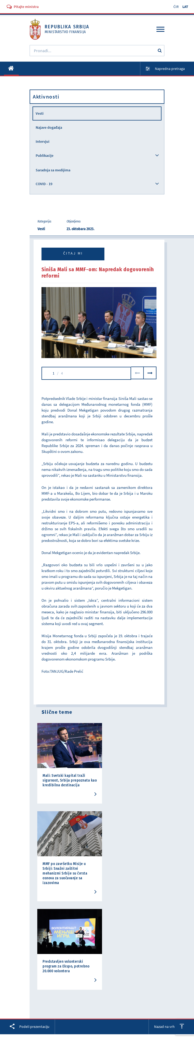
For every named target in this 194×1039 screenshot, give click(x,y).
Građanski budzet (49, 966)
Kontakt (38, 978)
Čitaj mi (73, 253)
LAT (185, 6)
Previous (137, 373)
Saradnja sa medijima (53, 170)
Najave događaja (49, 127)
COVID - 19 (44, 183)
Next (150, 373)
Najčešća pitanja (49, 972)
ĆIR (176, 6)
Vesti (40, 113)
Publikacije (44, 155)
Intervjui (42, 141)
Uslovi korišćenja (97, 1032)
